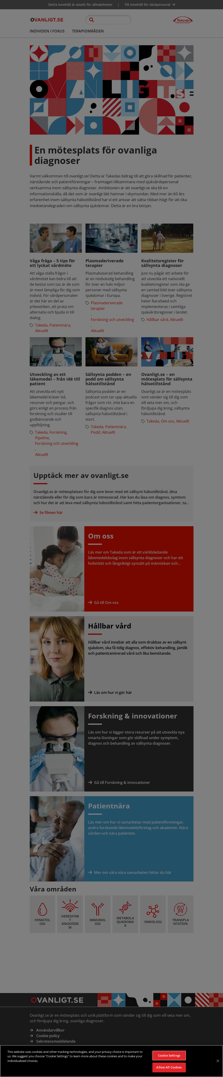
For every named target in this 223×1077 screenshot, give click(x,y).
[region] (111, 1061)
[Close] (218, 1061)
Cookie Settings (169, 1055)
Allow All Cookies (169, 1067)
